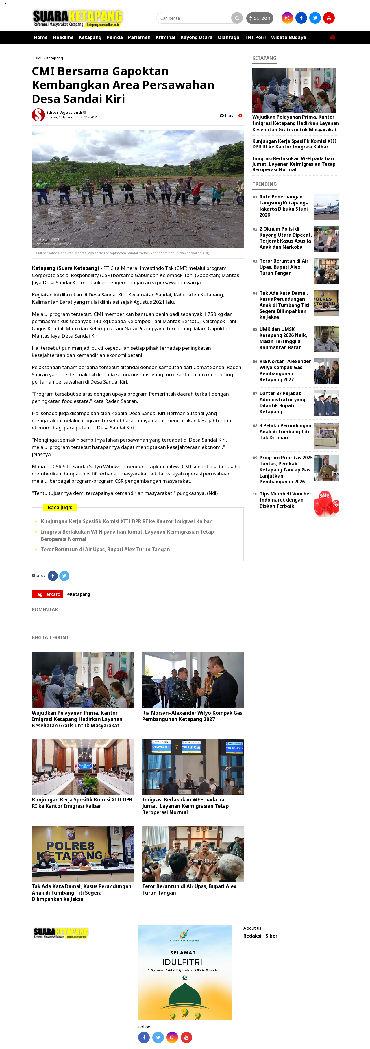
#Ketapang (78, 594)
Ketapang (90, 37)
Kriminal (165, 37)
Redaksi (252, 936)
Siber (272, 936)
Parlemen (139, 37)
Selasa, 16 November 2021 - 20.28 (72, 117)
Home (41, 37)
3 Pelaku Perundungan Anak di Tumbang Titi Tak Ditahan (285, 431)
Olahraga (228, 37)
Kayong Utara (196, 37)
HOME (37, 57)
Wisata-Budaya (288, 37)
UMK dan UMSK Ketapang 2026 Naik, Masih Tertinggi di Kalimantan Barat (283, 338)
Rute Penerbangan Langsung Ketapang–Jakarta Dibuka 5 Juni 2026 (284, 205)
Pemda (115, 37)
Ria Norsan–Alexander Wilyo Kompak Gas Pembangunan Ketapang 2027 (192, 715)
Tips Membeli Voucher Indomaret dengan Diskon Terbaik (285, 500)
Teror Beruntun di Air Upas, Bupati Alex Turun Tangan (105, 549)
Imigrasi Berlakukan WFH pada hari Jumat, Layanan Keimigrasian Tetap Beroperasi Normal (185, 806)
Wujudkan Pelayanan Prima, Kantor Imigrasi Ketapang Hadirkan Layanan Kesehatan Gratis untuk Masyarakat (77, 719)
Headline (63, 37)
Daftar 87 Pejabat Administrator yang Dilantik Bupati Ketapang (282, 402)
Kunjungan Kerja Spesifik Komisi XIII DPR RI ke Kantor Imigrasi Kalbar (126, 521)
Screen (259, 17)
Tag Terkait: (47, 594)
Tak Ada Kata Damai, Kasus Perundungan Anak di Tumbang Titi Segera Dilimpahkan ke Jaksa (82, 892)
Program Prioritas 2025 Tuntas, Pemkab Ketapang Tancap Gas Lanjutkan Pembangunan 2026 (286, 469)
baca (227, 115)
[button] (332, 35)
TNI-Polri (255, 37)
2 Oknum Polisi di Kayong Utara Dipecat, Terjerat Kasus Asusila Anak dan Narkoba (286, 238)
